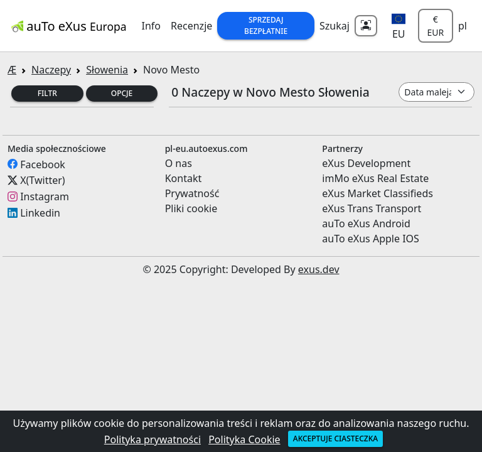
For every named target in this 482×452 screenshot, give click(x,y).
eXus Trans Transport (371, 208)
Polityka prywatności (152, 439)
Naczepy (51, 70)
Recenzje (191, 26)
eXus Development (366, 163)
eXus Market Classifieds (377, 193)
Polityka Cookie (244, 439)
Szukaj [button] (334, 26)
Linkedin (40, 213)
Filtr (47, 93)
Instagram (44, 196)
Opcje (122, 93)
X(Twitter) (42, 180)
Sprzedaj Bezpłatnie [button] (265, 25)
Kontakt (183, 178)
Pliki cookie (191, 208)
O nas (178, 163)
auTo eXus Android (366, 223)
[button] (399, 25)
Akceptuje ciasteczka (335, 438)
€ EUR (435, 25)
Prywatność (192, 193)
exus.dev (319, 269)
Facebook (42, 164)
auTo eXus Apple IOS (370, 238)
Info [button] (151, 26)
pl (462, 26)
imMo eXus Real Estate (375, 178)
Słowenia (107, 70)
